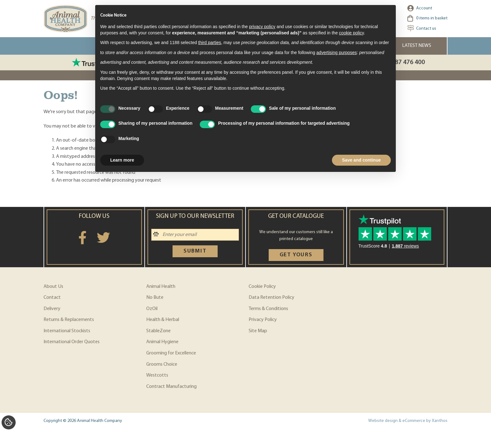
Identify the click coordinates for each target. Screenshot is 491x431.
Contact (52, 297)
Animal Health (160, 286)
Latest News (416, 45)
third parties (209, 42)
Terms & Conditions (268, 308)
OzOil (152, 308)
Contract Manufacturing (171, 386)
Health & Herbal (162, 319)
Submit (195, 251)
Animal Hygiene (162, 341)
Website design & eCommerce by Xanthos (407, 420)
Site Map (258, 330)
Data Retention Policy (271, 297)
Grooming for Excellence (171, 353)
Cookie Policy (262, 286)
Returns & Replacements (69, 319)
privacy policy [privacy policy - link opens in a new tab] (262, 26)
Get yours (296, 255)
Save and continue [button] (361, 160)
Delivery (52, 308)
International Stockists (67, 330)
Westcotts (157, 375)
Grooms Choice (161, 364)
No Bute (154, 297)
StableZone (158, 330)
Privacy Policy (263, 319)
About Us (53, 286)
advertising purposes (336, 52)
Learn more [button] (122, 160)
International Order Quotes (72, 341)
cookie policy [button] (351, 32)
